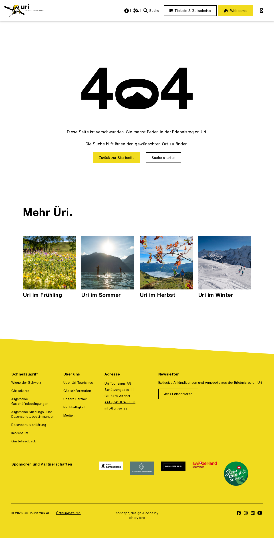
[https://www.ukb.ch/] (111, 474)
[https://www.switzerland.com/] (205, 474)
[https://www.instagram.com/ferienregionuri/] (246, 513)
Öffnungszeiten (68, 513)
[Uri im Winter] (224, 267)
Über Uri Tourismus (78, 382)
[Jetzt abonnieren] (178, 394)
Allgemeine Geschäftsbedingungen (29, 401)
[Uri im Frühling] (49, 267)
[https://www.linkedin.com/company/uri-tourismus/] (253, 513)
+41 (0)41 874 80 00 (120, 402)
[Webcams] (235, 10)
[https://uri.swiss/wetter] (136, 10)
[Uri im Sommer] (107, 267)
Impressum (19, 433)
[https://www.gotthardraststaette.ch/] (142, 474)
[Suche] (151, 10)
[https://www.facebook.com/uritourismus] (239, 513)
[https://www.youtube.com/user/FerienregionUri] (260, 513)
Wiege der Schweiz (26, 382)
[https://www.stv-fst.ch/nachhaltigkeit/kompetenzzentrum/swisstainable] (236, 474)
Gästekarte (20, 391)
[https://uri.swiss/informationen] (127, 10)
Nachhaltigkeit (74, 407)
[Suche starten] (163, 157)
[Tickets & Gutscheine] (190, 10)
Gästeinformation (77, 391)
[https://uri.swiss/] (24, 11)
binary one (137, 518)
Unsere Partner (75, 399)
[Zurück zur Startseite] (116, 157)
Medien (69, 415)
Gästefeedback (23, 441)
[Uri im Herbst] (166, 267)
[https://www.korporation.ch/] (173, 474)
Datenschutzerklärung (28, 425)
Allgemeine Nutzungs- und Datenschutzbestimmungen (32, 414)
